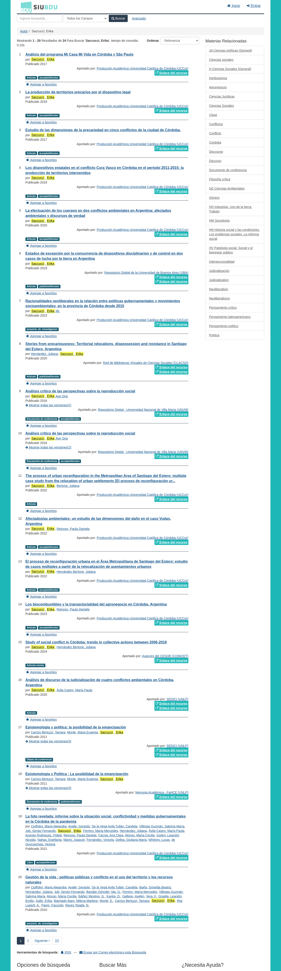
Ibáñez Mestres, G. (91, 896)
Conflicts (215, 133)
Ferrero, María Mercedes (100, 831)
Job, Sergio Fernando (40, 831)
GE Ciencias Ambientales (227, 188)
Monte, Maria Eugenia (82, 732)
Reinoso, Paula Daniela (73, 529)
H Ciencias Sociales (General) (230, 69)
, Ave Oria (49, 396)
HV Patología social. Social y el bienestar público (231, 250)
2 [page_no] (28, 941)
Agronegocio (218, 87)
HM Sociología (219, 220)
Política (214, 335)
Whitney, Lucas (159, 840)
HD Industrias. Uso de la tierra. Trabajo (230, 209)
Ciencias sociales (221, 59)
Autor (24, 31)
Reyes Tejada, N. (77, 905)
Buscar (118, 18)
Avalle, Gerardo (79, 826)
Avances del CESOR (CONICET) (165, 656)
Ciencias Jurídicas (222, 96)
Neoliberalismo (219, 298)
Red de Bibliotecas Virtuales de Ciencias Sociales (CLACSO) (145, 363)
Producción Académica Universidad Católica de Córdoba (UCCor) (142, 68)
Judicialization (219, 280)
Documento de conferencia (228, 170)
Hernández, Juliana (44, 354)
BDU (25, 6)
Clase (213, 115)
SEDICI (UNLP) (177, 699)
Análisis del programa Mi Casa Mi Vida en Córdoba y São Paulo (79, 54)
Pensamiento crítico (223, 307)
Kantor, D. (113, 896)
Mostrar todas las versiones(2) (48, 405)
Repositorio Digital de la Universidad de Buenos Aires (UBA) (146, 272)
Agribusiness (218, 78)
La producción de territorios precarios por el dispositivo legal (78, 92)
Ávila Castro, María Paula (74, 690)
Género (214, 197)
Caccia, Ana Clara (110, 835)
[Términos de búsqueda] (39, 18)
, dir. (45, 311)
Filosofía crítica (219, 179)
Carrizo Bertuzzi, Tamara (48, 732)
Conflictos (216, 124)
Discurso (215, 161)
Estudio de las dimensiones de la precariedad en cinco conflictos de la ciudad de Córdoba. (103, 130)
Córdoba (215, 142)
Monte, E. (106, 901)
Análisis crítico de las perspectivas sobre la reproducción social (80, 391)
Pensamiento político (223, 326)
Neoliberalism (218, 289)
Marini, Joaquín (74, 840)
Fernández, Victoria (100, 840)
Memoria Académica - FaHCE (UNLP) (161, 792)
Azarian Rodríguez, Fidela (43, 835)
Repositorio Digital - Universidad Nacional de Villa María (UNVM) (143, 409)
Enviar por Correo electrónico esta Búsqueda (112, 952)
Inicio (233, 6)
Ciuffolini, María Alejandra (49, 826)
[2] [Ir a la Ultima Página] (57, 941)
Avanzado (139, 18)
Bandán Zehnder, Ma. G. (103, 892)
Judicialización (219, 271)
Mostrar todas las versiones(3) (48, 741)
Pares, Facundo (52, 905)
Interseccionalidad (221, 261)
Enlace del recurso (171, 73)
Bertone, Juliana (68, 486)
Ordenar (153, 40)
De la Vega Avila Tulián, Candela (114, 826)
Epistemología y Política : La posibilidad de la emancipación (76, 774)
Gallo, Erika (44, 901)
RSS (66, 952)
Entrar (254, 6)
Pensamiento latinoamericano (229, 317)
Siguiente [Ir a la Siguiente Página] (42, 941)
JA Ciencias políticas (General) (230, 50)
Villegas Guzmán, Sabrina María (161, 826)
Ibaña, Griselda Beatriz (155, 887)
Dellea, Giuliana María (131, 840)
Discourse (216, 151)
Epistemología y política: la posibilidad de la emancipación (75, 727)
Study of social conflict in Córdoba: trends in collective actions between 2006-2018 (96, 642)
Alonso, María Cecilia (140, 835)
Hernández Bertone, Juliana (76, 571)
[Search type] (85, 18)
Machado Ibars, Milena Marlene (76, 901)
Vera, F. (151, 896)
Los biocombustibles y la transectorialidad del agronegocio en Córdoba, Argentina (96, 604)
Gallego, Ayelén (133, 896)
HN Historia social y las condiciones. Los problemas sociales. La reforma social (234, 234)
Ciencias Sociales (221, 105)
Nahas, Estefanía (50, 840)
